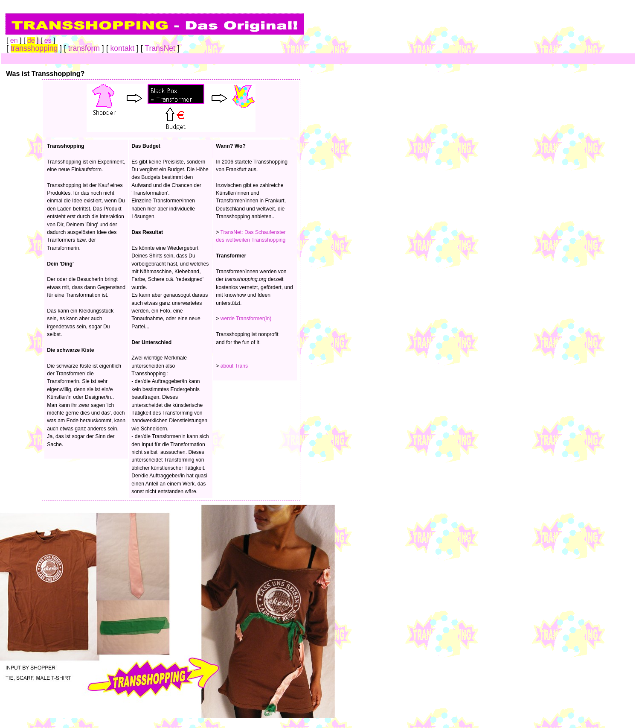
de (31, 40)
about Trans (234, 366)
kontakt (122, 48)
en (14, 40)
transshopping (34, 48)
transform (84, 48)
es (48, 40)
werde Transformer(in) (246, 319)
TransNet (160, 48)
